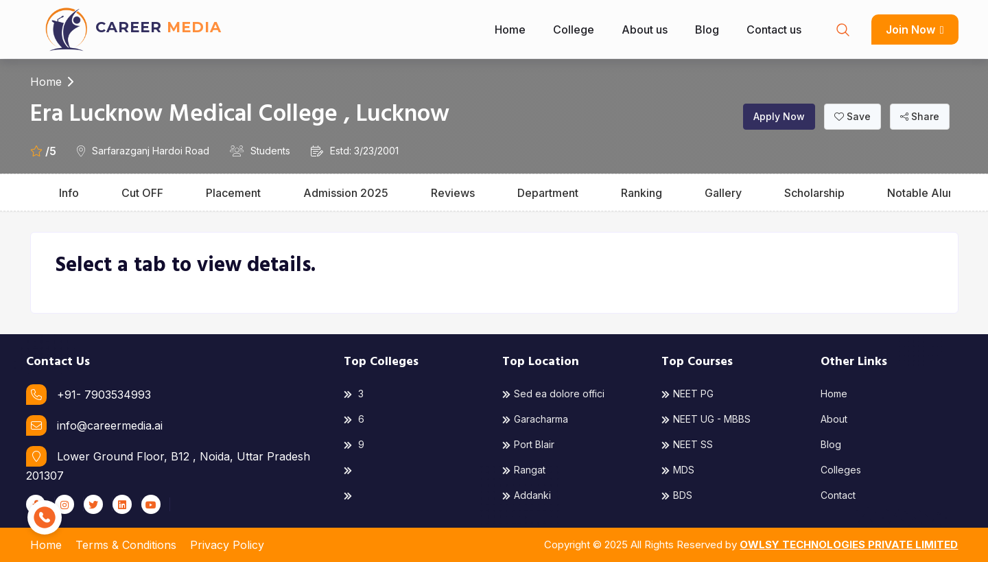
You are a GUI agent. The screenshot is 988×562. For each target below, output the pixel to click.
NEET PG (687, 393)
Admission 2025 (345, 193)
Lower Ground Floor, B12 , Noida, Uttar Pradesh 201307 (168, 464)
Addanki (526, 495)
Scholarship (814, 193)
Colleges (841, 470)
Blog (707, 29)
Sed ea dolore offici (553, 393)
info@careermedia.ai (94, 425)
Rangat (523, 470)
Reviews (453, 193)
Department (547, 193)
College (573, 29)
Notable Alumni (927, 193)
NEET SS (687, 444)
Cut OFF (142, 193)
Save (852, 116)
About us (645, 29)
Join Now (914, 29)
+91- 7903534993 (88, 394)
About (834, 419)
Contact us (773, 29)
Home (510, 29)
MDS (677, 470)
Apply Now (779, 116)
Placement (233, 193)
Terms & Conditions (125, 545)
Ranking (641, 193)
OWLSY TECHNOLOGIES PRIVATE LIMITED (849, 544)
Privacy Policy (227, 545)
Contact (838, 495)
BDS (676, 495)
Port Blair (528, 444)
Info (69, 193)
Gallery (723, 193)
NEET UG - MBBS (706, 419)
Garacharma (535, 419)
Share (919, 116)
